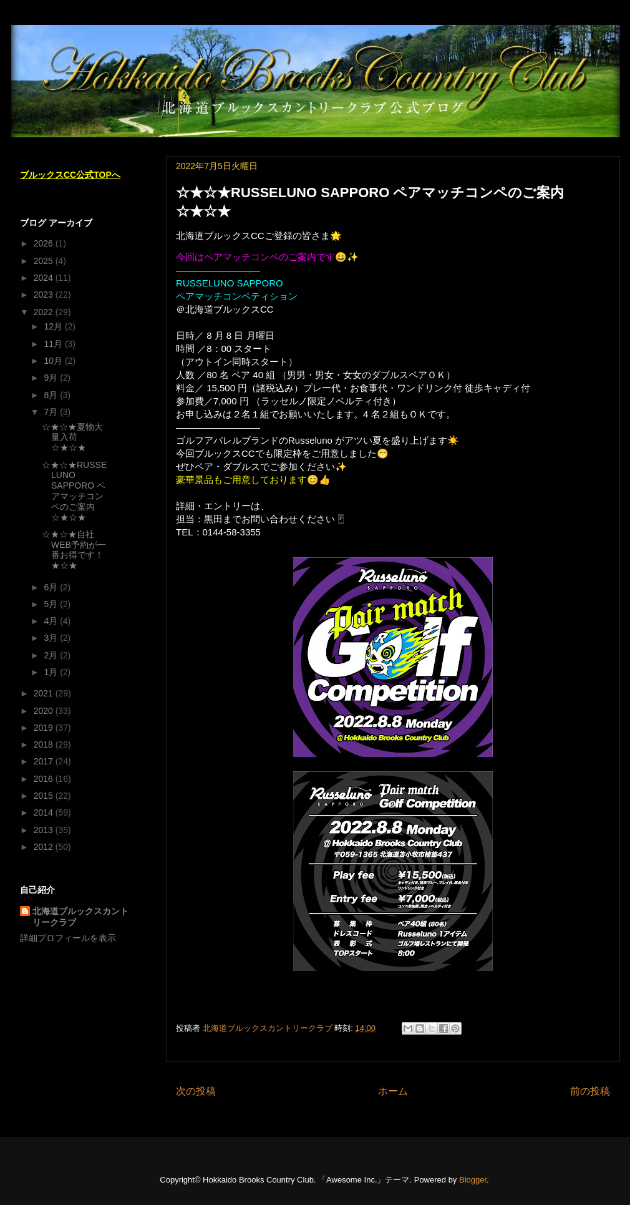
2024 (45, 278)
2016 (45, 779)
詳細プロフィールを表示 (68, 938)
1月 (52, 672)
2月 (52, 655)
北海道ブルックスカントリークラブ (80, 916)
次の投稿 (196, 1091)
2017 (45, 761)
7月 (52, 412)
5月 (52, 604)
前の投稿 (590, 1091)
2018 (45, 744)
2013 (45, 830)
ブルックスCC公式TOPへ (70, 175)
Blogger (473, 1179)
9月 (52, 378)
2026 (45, 243)
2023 (45, 295)
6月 (52, 587)
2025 (45, 261)
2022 (45, 312)
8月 (52, 395)
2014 (45, 812)
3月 (52, 638)
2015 (45, 796)
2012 (45, 847)
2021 (45, 693)
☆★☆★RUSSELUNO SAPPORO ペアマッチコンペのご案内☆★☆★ (74, 491)
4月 (52, 621)
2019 (45, 728)
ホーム (393, 1091)
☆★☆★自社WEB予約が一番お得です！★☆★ (74, 549)
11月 (54, 344)
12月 (54, 326)
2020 (45, 711)
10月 (54, 361)
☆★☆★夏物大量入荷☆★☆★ (72, 437)
